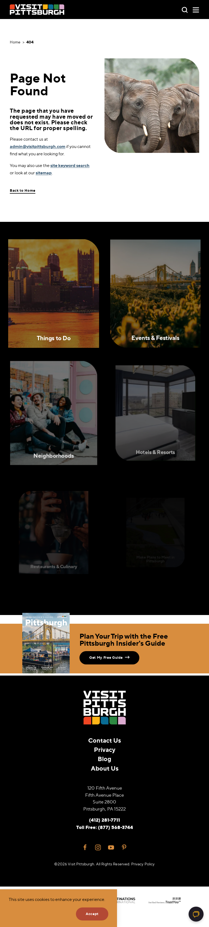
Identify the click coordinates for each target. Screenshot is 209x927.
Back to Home (22, 190)
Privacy (104, 749)
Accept (92, 914)
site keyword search (70, 165)
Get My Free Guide (109, 657)
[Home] (37, 9)
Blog (104, 759)
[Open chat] (196, 914)
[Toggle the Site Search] (185, 9)
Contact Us (104, 740)
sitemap (44, 172)
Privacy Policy (143, 864)
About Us (104, 768)
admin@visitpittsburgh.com (37, 146)
